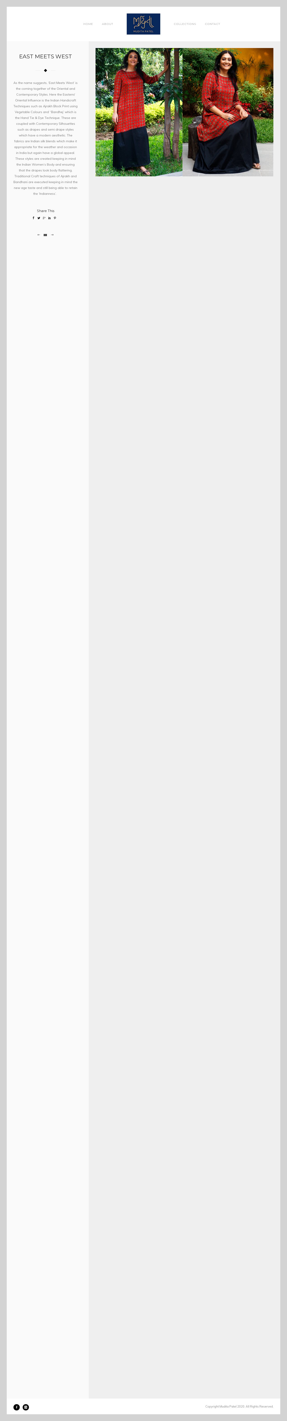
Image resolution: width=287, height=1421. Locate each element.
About (107, 24)
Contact (212, 24)
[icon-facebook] (17, 1407)
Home (88, 24)
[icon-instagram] (26, 1407)
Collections (185, 24)
